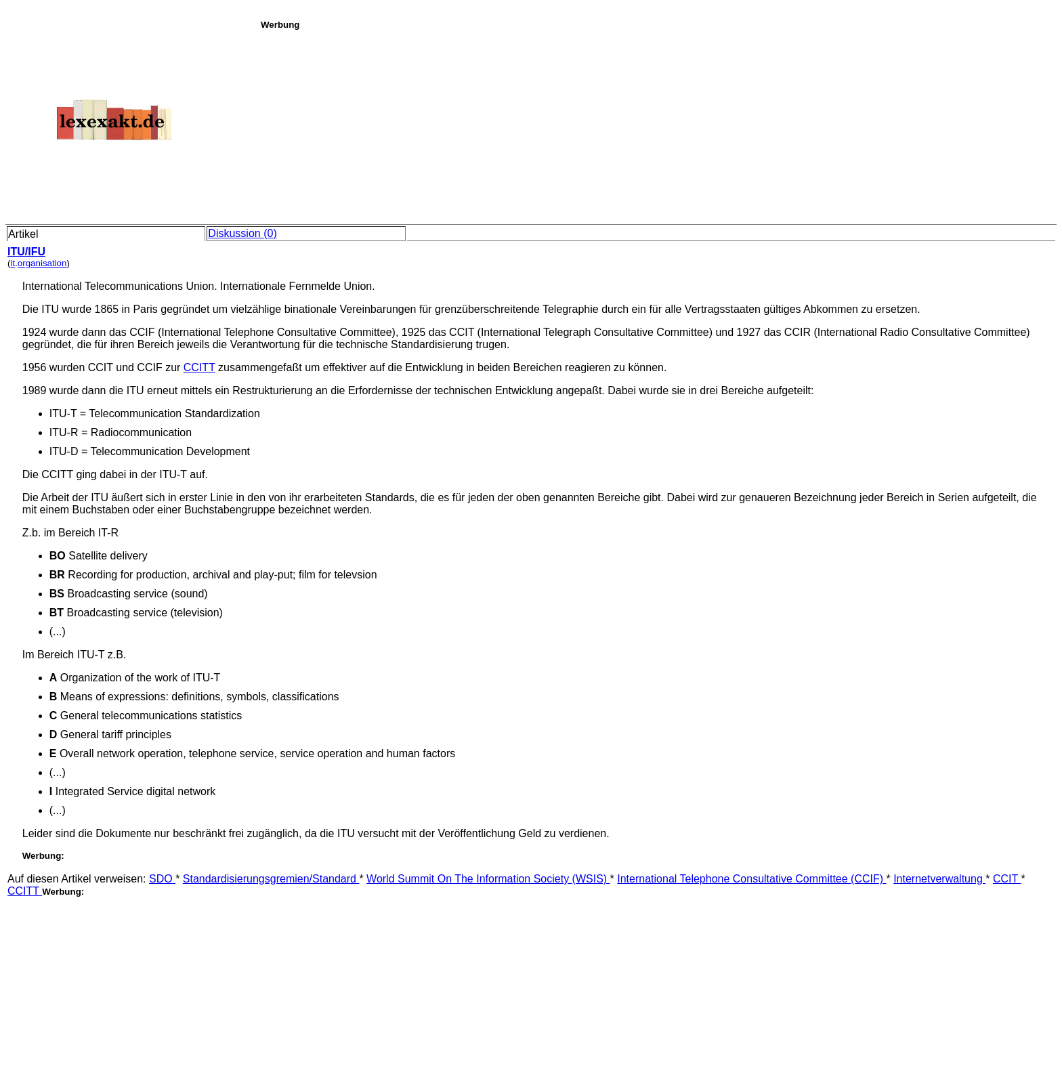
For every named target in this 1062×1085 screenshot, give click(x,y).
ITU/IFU (26, 251)
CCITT (199, 367)
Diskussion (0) (242, 233)
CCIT (1007, 879)
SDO (162, 879)
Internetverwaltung (939, 879)
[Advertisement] (658, 124)
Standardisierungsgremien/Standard (271, 879)
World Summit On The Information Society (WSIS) (488, 879)
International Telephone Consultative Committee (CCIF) (751, 879)
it (12, 263)
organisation (42, 263)
